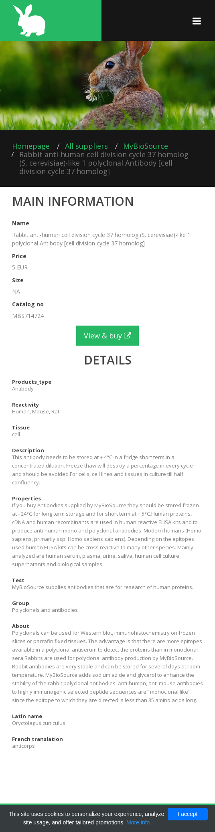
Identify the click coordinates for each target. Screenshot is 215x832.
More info (138, 822)
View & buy (107, 335)
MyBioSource (145, 146)
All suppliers (86, 146)
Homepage (31, 146)
